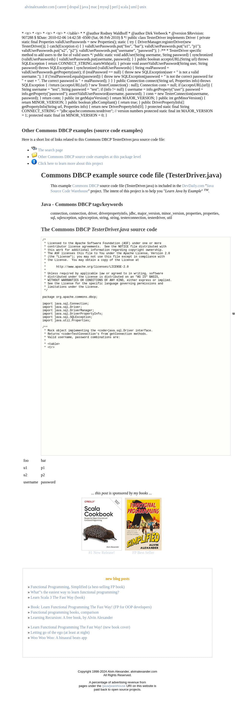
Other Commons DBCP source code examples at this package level (86, 157)
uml (134, 7)
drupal (74, 7)
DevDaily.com (193, 186)
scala (124, 7)
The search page (47, 150)
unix (143, 7)
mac (94, 7)
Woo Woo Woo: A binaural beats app (59, 638)
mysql (104, 7)
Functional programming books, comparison (65, 612)
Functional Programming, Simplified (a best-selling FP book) (78, 587)
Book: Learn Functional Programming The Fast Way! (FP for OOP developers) (91, 607)
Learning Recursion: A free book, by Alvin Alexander (72, 617)
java (85, 7)
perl (115, 7)
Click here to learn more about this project (67, 163)
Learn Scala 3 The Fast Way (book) (58, 597)
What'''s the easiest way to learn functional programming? (75, 592)
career (62, 7)
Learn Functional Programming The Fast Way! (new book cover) (80, 627)
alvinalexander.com (40, 7)
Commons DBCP (85, 186)
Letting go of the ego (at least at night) (60, 632)
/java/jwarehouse (114, 686)
